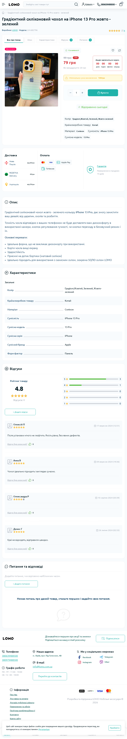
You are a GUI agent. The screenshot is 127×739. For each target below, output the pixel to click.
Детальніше (44, 729)
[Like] (30, 444)
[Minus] (70, 92)
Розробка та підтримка (79, 699)
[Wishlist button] (113, 50)
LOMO (15, 30)
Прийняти (114, 728)
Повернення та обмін (20, 706)
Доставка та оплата (19, 699)
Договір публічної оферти (22, 703)
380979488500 (10, 660)
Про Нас (13, 695)
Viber (104, 662)
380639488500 (10, 656)
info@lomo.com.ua (42, 666)
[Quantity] (76, 92)
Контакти (14, 714)
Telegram (106, 657)
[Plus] (82, 92)
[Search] (76, 4)
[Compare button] (119, 50)
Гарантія (101, 166)
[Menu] (3, 4)
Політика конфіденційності (22, 710)
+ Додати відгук (20, 412)
